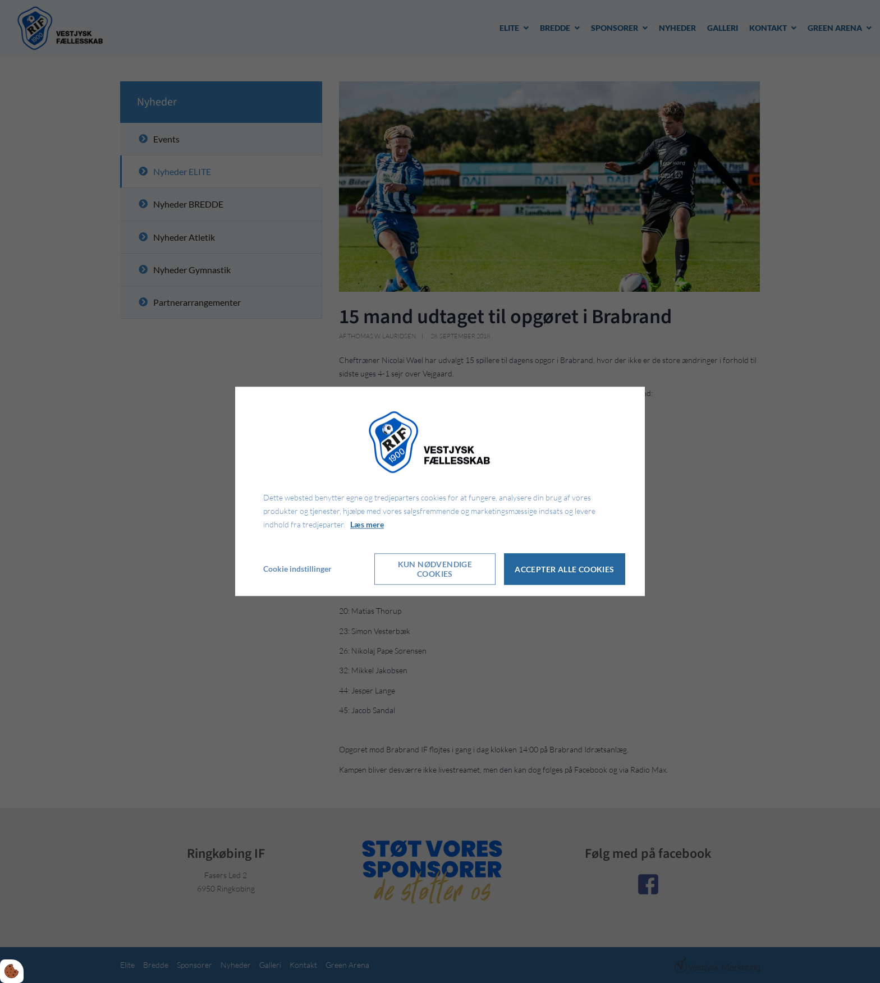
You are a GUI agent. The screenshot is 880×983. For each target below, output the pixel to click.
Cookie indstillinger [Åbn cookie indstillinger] (297, 569)
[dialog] (440, 491)
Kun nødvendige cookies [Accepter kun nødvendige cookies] (435, 569)
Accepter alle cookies (564, 569)
